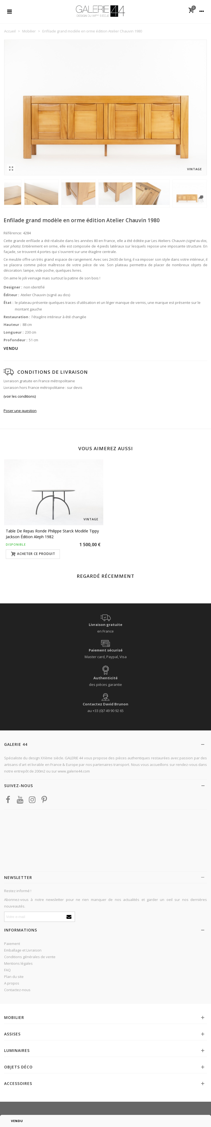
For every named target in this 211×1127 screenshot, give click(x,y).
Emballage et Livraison (22, 950)
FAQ (7, 969)
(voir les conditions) (20, 396)
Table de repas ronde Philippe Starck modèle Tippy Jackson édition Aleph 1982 (52, 533)
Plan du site (14, 976)
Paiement (12, 943)
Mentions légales (18, 963)
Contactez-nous (17, 989)
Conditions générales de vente (29, 956)
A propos (11, 983)
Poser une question (20, 410)
